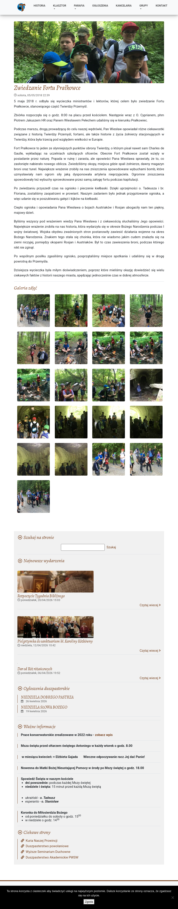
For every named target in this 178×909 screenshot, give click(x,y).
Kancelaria (124, 5)
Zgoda (89, 901)
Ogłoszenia (100, 5)
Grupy (143, 5)
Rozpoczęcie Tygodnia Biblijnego (41, 596)
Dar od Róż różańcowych (34, 669)
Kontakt (161, 5)
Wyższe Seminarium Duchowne (45, 852)
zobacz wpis (104, 735)
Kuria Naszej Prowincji (39, 841)
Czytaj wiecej (150, 605)
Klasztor (59, 5)
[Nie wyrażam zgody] (172, 897)
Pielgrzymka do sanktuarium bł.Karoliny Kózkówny (55, 641)
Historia (39, 5)
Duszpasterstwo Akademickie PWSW (49, 857)
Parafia (79, 5)
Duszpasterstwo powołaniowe (45, 846)
